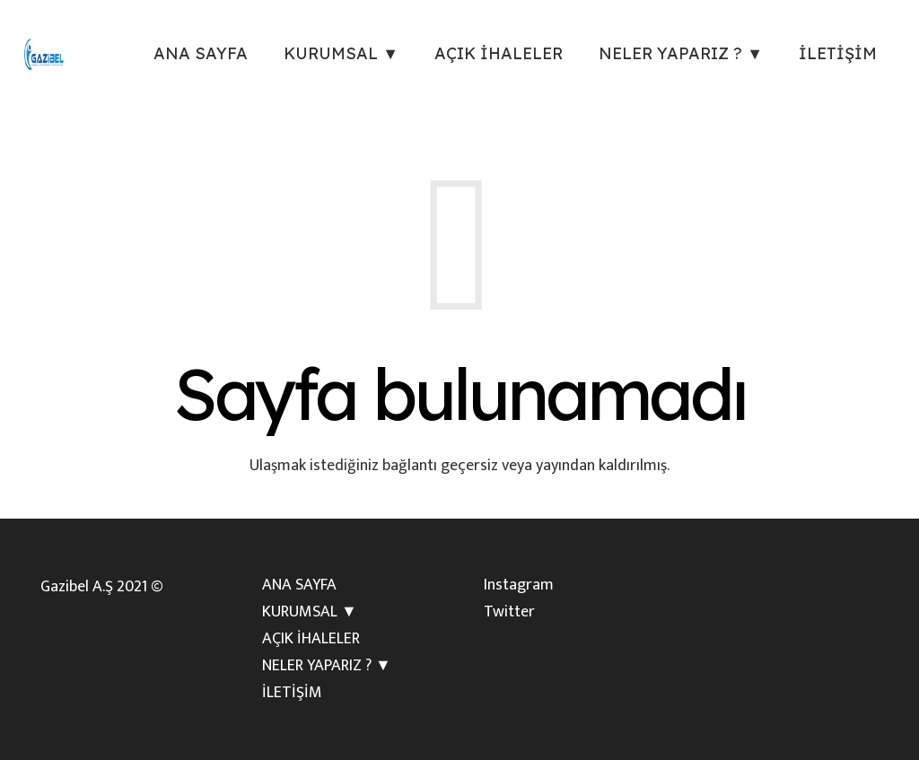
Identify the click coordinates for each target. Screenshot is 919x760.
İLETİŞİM (292, 692)
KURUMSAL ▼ (309, 611)
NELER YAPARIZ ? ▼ (326, 665)
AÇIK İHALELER (311, 638)
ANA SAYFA (299, 585)
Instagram (519, 585)
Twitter (509, 611)
